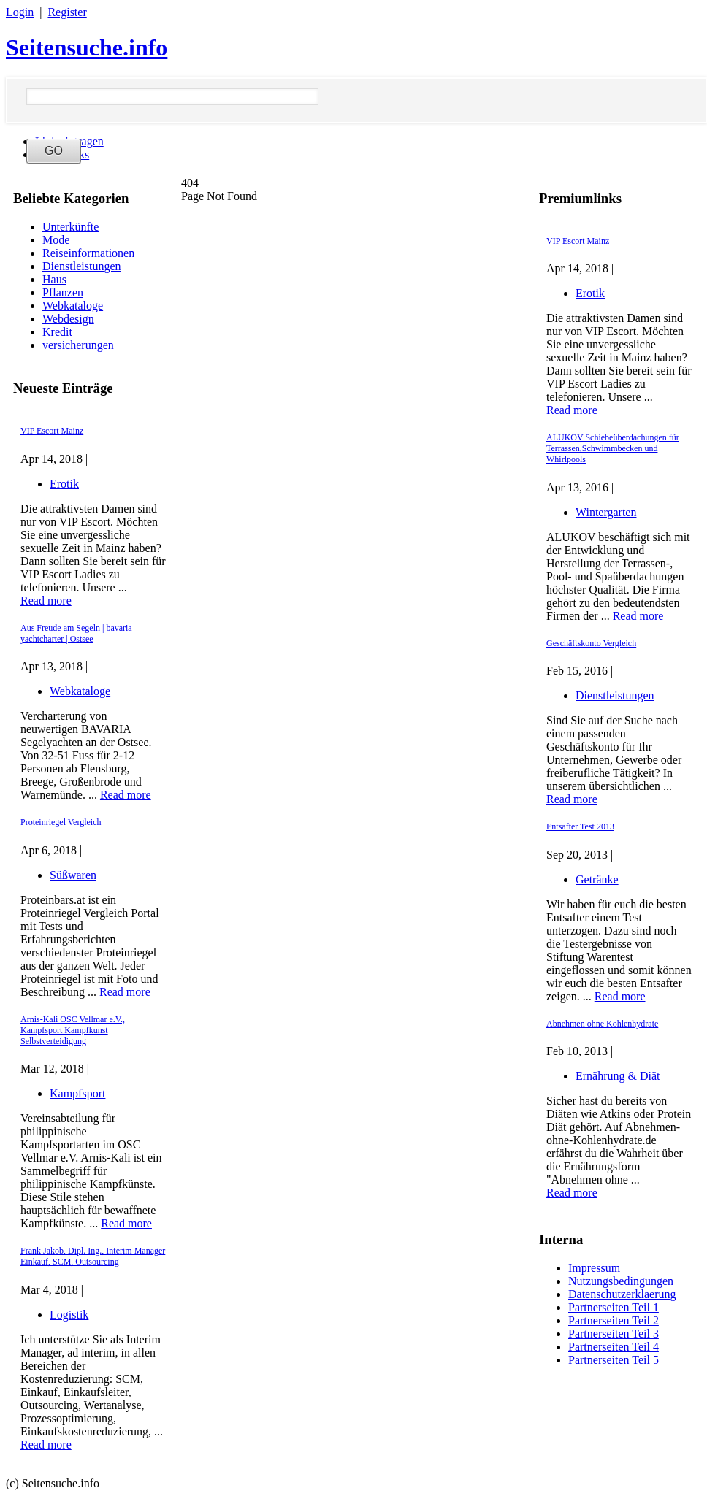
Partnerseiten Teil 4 (613, 1346)
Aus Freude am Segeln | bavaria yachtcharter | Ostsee (76, 633)
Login (20, 12)
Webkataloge (72, 305)
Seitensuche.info (86, 47)
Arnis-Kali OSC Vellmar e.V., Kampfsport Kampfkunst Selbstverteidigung (72, 1030)
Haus (54, 279)
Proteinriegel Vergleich (61, 822)
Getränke (597, 879)
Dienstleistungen (81, 266)
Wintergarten (606, 512)
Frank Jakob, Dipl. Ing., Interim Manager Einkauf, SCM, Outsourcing (92, 1256)
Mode (55, 240)
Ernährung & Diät (618, 1076)
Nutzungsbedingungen (620, 1281)
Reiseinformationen (88, 253)
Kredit (57, 332)
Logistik (69, 1314)
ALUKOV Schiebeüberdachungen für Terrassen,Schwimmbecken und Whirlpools (612, 448)
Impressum (594, 1268)
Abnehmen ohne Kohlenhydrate (602, 1024)
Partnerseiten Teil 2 (613, 1320)
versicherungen (78, 345)
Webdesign (68, 318)
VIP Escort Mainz (51, 431)
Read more (46, 600)
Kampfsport (77, 1093)
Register (66, 12)
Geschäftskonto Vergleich (591, 643)
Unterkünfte (70, 226)
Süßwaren (73, 875)
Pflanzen (62, 292)
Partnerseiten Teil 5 (613, 1360)
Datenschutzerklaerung (622, 1294)
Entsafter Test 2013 (580, 826)
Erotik (64, 483)
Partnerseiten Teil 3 (613, 1333)
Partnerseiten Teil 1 (613, 1307)
